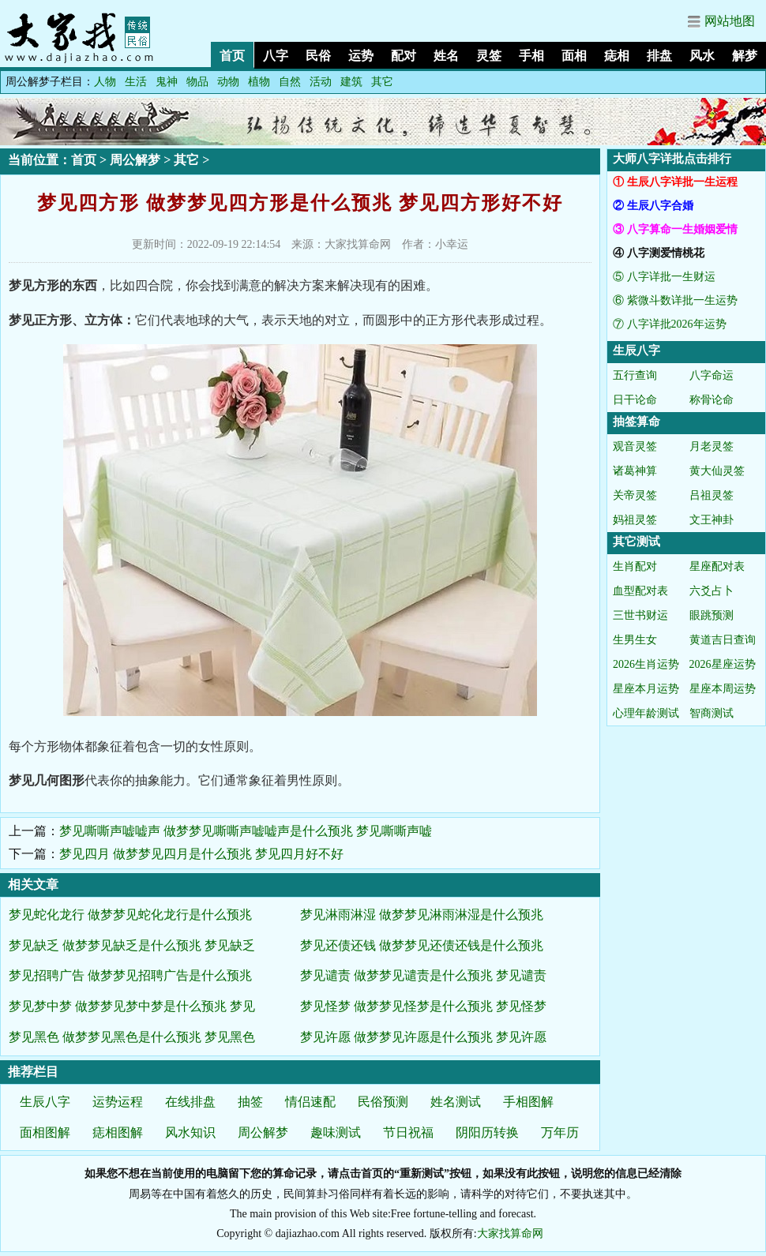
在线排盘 (190, 1101)
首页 (232, 55)
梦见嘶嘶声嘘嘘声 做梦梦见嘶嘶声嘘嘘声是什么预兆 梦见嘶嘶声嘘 (245, 831)
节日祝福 (408, 1132)
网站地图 (729, 21)
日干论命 (635, 400)
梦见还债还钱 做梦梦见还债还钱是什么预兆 (421, 945)
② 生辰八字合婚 (653, 206)
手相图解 (528, 1101)
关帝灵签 (635, 495)
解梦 (744, 55)
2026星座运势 (722, 664)
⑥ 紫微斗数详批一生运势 (675, 300)
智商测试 (711, 713)
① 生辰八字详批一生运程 (675, 182)
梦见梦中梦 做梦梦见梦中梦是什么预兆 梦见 (132, 1006)
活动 (321, 82)
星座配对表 (717, 566)
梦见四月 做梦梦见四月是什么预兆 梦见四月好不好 (201, 853)
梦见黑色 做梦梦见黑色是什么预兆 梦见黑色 (132, 1037)
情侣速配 (310, 1101)
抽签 (250, 1101)
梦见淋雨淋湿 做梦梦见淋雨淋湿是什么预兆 (421, 914)
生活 (136, 82)
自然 (290, 82)
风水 (702, 55)
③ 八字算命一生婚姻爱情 (675, 229)
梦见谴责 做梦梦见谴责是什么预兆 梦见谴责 (423, 975)
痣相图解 (117, 1132)
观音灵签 (635, 446)
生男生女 (635, 640)
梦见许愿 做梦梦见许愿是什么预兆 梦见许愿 (423, 1037)
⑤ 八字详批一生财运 (664, 277)
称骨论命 (711, 400)
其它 (382, 82)
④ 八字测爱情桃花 (658, 253)
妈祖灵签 (635, 520)
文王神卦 (711, 520)
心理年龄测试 (646, 713)
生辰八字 (45, 1101)
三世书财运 (640, 615)
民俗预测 (383, 1101)
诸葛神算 (635, 471)
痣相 (616, 55)
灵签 (488, 55)
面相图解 (45, 1132)
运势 (361, 55)
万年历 (560, 1132)
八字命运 (711, 375)
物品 (197, 82)
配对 (403, 55)
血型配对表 (640, 591)
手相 (531, 55)
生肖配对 (635, 566)
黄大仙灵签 (717, 471)
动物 (228, 82)
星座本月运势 (646, 689)
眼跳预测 (711, 615)
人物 (105, 82)
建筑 (351, 82)
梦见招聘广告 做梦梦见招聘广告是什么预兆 (130, 975)
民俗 (318, 55)
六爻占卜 (711, 591)
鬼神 (167, 82)
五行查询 (635, 375)
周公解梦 (135, 160)
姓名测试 (455, 1101)
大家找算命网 (510, 1233)
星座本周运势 (722, 689)
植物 (259, 82)
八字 (275, 55)
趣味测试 (335, 1132)
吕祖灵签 (711, 495)
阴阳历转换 (487, 1132)
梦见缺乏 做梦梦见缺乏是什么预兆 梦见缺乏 (132, 945)
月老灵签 (711, 446)
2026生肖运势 (646, 664)
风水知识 (190, 1132)
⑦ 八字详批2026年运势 (670, 324)
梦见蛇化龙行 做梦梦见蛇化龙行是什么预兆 (130, 914)
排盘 (659, 55)
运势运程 (117, 1101)
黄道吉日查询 (722, 640)
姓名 (446, 55)
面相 (574, 55)
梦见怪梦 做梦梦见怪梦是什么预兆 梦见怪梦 (423, 1006)
